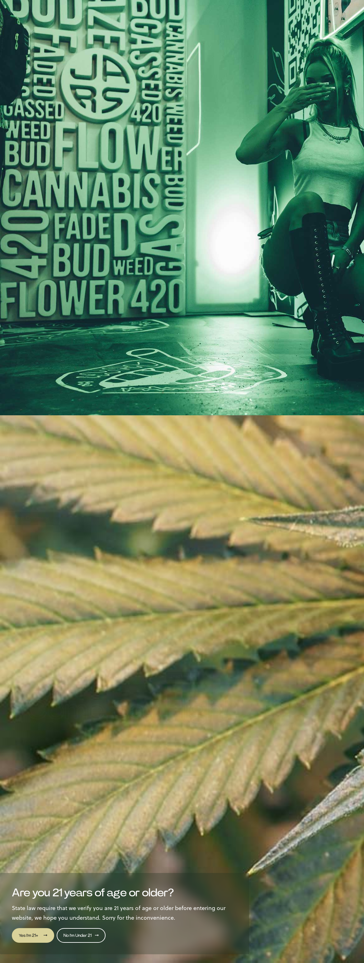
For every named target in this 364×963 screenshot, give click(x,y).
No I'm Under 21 (81, 935)
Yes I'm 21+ (33, 935)
